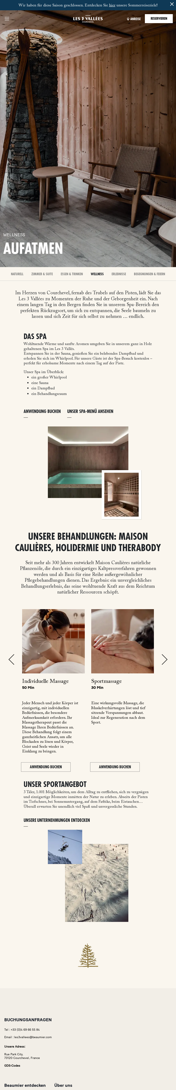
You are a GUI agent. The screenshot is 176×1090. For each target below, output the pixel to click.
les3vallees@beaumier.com (33, 1037)
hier (112, 5)
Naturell (17, 274)
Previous (11, 659)
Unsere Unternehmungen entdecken (57, 820)
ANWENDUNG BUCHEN (42, 411)
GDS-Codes (12, 1066)
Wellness (97, 274)
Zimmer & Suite (42, 274)
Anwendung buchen (46, 767)
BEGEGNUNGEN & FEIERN (149, 274)
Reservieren (159, 18)
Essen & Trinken (72, 274)
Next (164, 659)
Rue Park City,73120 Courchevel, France (22, 1056)
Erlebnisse (119, 274)
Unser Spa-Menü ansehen (90, 411)
